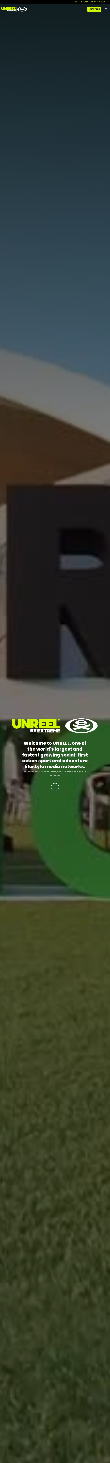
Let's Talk (94, 9)
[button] (105, 9)
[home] (14, 9)
